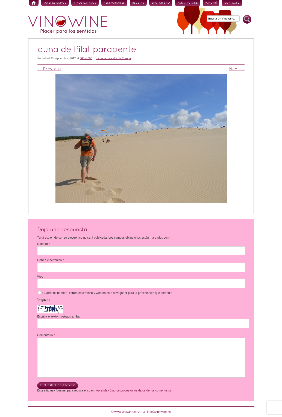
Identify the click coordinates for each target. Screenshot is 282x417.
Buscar (247, 19)
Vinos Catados (85, 3)
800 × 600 (86, 58)
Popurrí (211, 3)
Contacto (232, 3)
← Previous (49, 69)
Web (40, 276)
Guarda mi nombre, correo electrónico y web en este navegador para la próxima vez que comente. (107, 293)
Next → (237, 69)
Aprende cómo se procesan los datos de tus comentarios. (134, 390)
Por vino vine (188, 3)
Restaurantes (114, 3)
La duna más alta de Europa (113, 58)
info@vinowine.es (159, 412)
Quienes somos (55, 3)
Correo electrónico (50, 260)
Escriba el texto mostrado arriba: (59, 316)
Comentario (46, 335)
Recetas (138, 3)
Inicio (33, 3)
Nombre (43, 243)
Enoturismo (161, 3)
